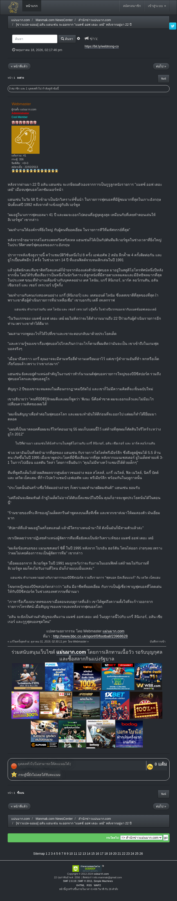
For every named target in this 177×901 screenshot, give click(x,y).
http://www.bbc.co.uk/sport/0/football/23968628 (90, 636)
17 (102, 853)
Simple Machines (103, 881)
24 (132, 853)
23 (128, 853)
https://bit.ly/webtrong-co (102, 46)
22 (123, 853)
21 (119, 853)
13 (84, 853)
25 (137, 853)
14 (88, 853)
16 (97, 853)
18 (106, 853)
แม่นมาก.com (113, 631)
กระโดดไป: (112, 837)
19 (110, 853)
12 (80, 853)
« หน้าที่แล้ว (19, 66)
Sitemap (39, 853)
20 (115, 853)
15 (93, 853)
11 (75, 853)
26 (141, 853)
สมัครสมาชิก (132, 6)
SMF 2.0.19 (69, 881)
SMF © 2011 (85, 881)
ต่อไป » (161, 66)
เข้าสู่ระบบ (157, 6)
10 (71, 853)
